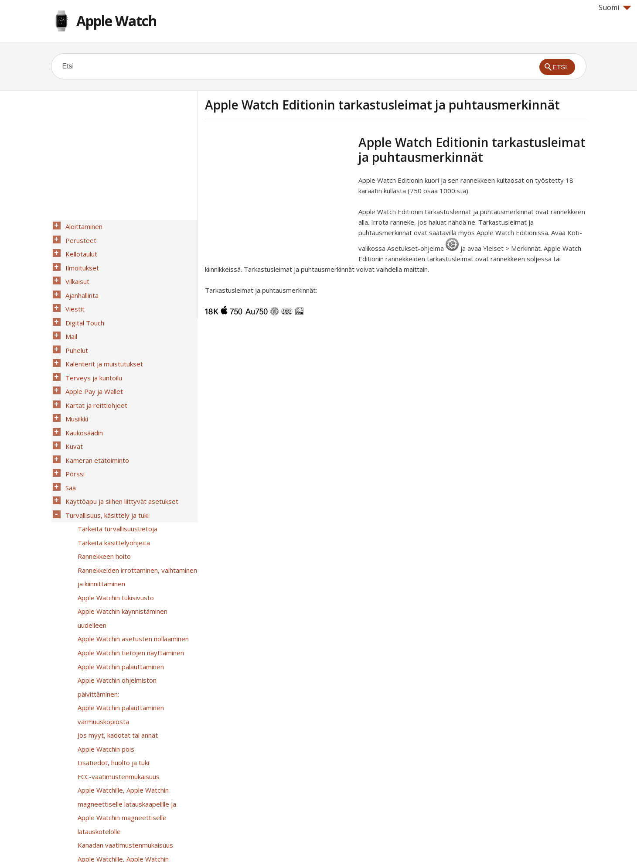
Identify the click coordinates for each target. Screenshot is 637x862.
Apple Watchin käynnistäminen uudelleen (135, 543)
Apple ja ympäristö (103, 815)
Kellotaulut (79, 248)
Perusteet (78, 237)
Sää (68, 441)
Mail (69, 316)
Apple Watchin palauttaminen (118, 577)
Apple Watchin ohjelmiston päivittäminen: (136, 588)
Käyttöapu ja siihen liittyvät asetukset (119, 452)
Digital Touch (82, 305)
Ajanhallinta (79, 282)
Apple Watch (116, 20)
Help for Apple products (82, 841)
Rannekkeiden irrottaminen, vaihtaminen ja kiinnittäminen (135, 515)
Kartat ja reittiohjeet (94, 373)
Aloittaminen (81, 225)
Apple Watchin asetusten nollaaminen (131, 554)
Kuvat (72, 407)
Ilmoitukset (80, 259)
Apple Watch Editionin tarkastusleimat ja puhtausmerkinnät (135, 776)
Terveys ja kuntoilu (91, 350)
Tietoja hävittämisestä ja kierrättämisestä (112, 798)
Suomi (615, 7)
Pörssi (72, 429)
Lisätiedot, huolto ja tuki (111, 645)
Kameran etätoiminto (95, 418)
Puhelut (74, 327)
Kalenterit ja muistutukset (102, 339)
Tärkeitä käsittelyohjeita (111, 486)
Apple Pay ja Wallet (92, 361)
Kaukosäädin (82, 395)
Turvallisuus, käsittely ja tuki (104, 463)
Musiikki (74, 384)
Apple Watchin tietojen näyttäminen (128, 565)
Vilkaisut (75, 271)
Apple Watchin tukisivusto (113, 531)
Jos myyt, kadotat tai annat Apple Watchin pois (115, 628)
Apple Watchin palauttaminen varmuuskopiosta (118, 605)
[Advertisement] (278, 196)
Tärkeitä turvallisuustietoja (115, 475)
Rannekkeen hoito (102, 497)
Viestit (72, 293)
